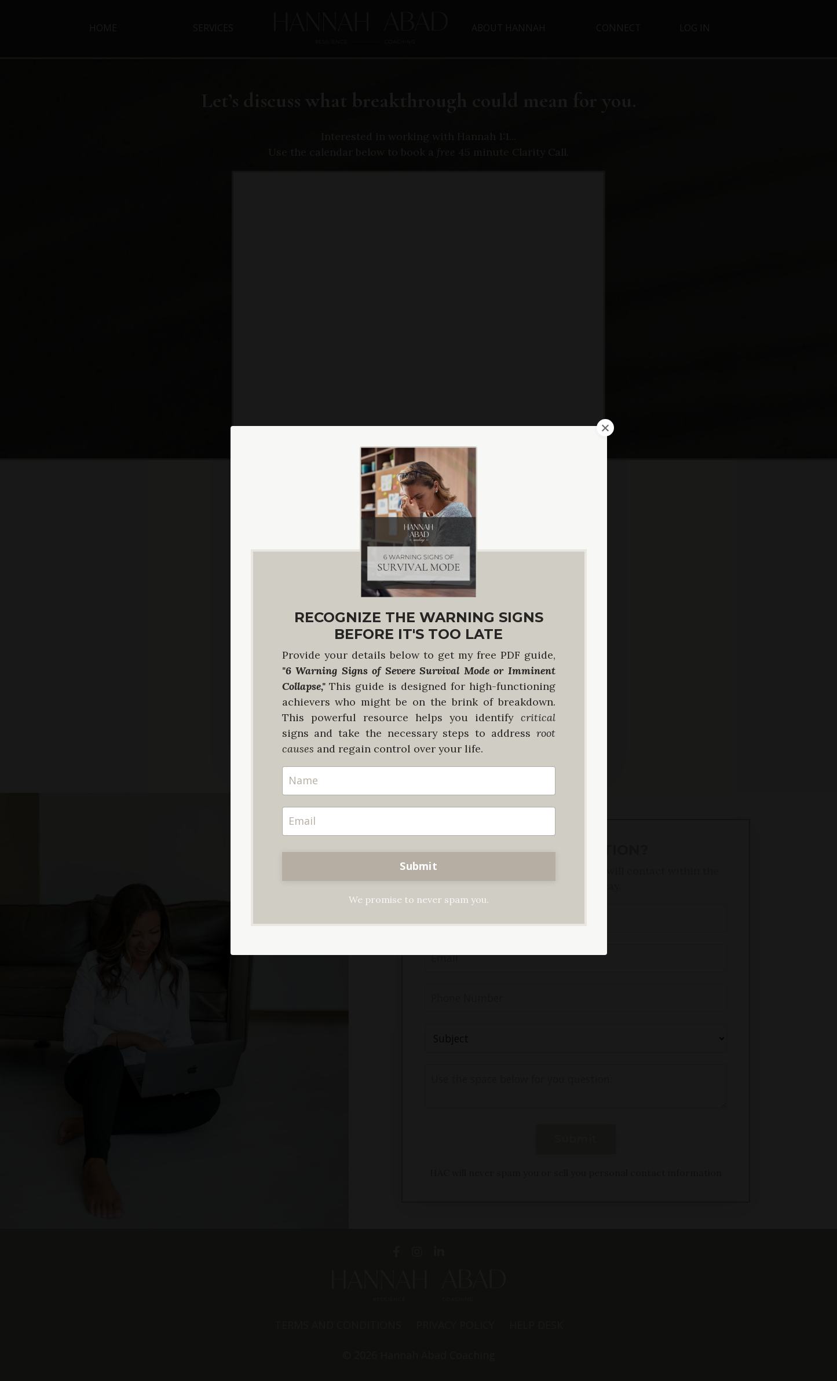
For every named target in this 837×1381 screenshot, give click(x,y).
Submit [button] (418, 866)
